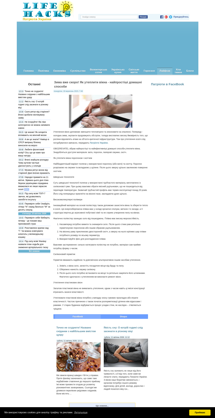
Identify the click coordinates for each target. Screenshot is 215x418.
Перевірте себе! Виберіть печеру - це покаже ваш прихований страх (34, 220)
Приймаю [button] (200, 412)
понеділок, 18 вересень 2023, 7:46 (68, 91)
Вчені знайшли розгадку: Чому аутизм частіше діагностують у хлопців (33, 163)
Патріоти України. (99, 143)
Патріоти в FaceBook (167, 84)
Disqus (123, 316)
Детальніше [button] (80, 412)
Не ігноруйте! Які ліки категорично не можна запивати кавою (34, 125)
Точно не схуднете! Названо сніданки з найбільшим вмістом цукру (34, 94)
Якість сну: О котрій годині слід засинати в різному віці (33, 104)
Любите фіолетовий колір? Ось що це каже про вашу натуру (31, 152)
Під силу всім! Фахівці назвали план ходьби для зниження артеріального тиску (33, 244)
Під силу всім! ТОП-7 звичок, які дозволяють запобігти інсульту (31, 196)
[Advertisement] (107, 44)
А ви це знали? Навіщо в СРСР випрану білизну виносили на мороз (33, 142)
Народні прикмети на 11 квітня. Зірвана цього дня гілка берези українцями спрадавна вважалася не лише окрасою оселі (33, 183)
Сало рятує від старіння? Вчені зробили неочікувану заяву (34, 114)
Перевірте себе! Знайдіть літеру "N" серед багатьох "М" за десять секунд (34, 206)
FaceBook (78, 316)
